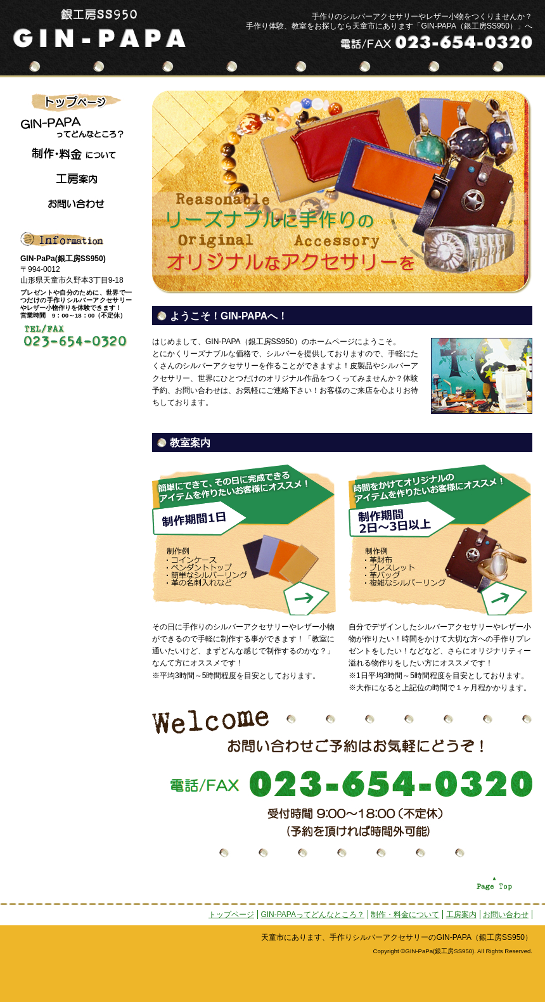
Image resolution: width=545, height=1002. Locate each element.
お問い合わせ (506, 914)
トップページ (231, 914)
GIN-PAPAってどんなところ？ (312, 914)
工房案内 (461, 914)
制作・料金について (405, 914)
